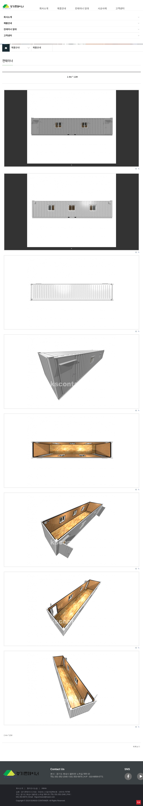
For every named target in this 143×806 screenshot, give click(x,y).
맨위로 (138, 802)
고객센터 (8, 35)
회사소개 (8, 17)
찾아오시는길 (32, 788)
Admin (44, 788)
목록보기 (136, 747)
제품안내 (8, 23)
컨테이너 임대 (10, 29)
